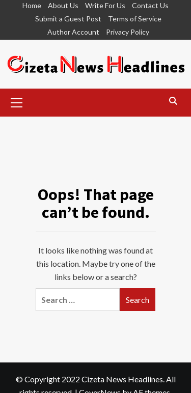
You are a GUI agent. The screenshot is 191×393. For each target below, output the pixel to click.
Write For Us (105, 5)
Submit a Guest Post (68, 18)
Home (31, 5)
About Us (63, 5)
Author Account (73, 31)
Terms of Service (134, 18)
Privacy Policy (127, 31)
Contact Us (150, 5)
